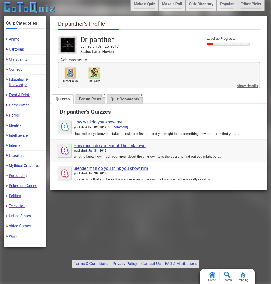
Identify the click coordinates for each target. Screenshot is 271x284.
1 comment (119, 127)
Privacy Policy (124, 263)
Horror (14, 115)
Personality (18, 176)
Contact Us (151, 263)
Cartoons (16, 49)
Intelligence (18, 135)
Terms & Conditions (91, 263)
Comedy (15, 69)
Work (13, 236)
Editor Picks (251, 4)
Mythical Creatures (24, 165)
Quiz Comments (127, 97)
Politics (15, 196)
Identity (15, 125)
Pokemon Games (23, 186)
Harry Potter (19, 105)
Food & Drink (19, 95)
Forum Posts (92, 97)
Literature (16, 155)
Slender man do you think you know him (111, 168)
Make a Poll (172, 4)
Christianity (18, 59)
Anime (14, 39)
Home (212, 277)
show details (247, 86)
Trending (243, 277)
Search (227, 277)
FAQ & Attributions (181, 263)
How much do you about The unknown (110, 145)
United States (20, 216)
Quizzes (63, 99)
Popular (227, 4)
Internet (15, 145)
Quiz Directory (201, 4)
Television (17, 206)
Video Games (20, 226)
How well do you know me (98, 122)
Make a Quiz (144, 4)
